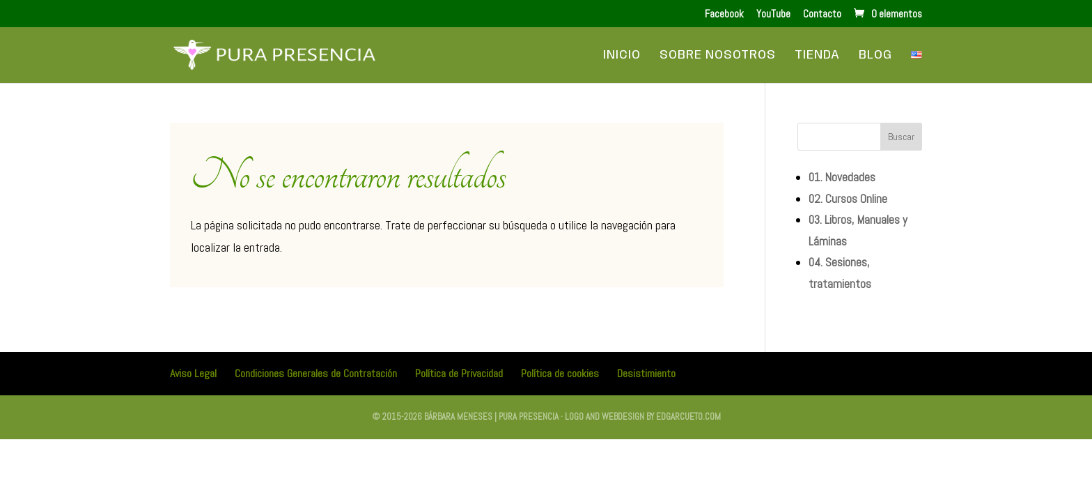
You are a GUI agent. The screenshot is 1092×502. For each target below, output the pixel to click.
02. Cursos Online (848, 198)
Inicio (622, 55)
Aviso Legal (193, 373)
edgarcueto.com (688, 417)
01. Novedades (842, 177)
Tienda (817, 55)
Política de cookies (560, 373)
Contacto (822, 14)
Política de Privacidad (459, 373)
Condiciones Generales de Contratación (316, 373)
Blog (875, 55)
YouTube (773, 14)
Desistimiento (646, 373)
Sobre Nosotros (718, 55)
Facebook (724, 14)
